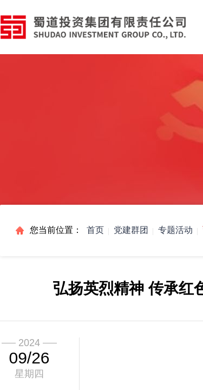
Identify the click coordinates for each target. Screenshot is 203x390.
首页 (95, 230)
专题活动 (175, 230)
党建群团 (131, 230)
